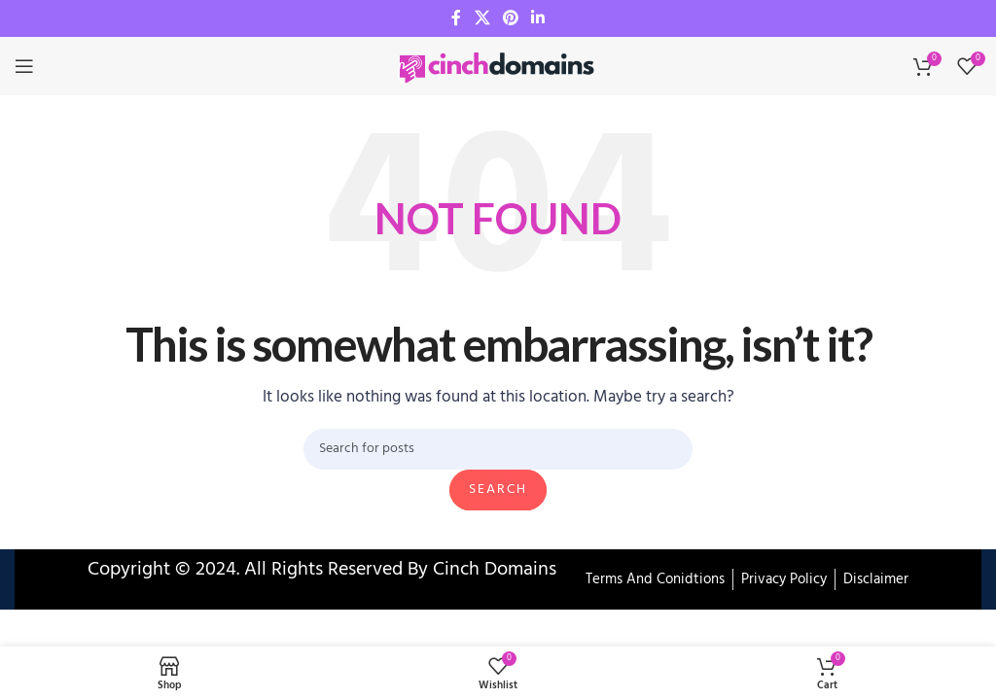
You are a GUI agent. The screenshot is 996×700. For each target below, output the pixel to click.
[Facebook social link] (456, 18)
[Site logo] (498, 66)
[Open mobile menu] (24, 66)
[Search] (498, 449)
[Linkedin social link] (538, 18)
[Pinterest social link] (510, 18)
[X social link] (482, 18)
